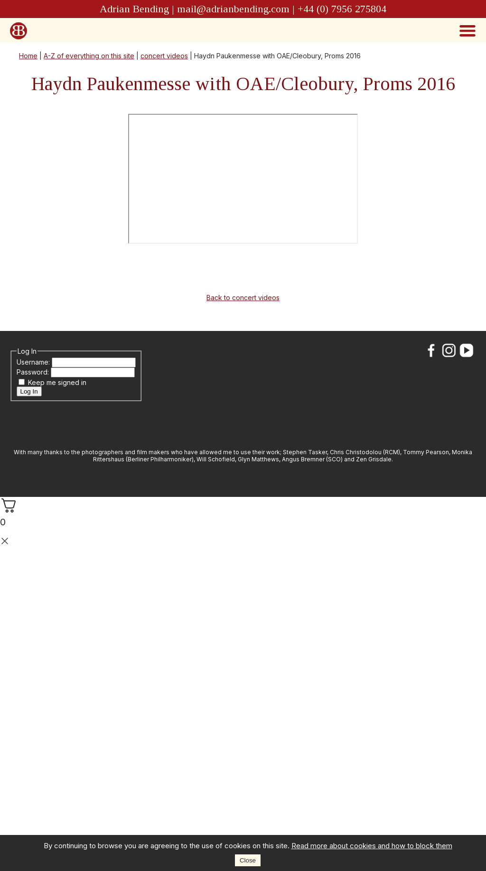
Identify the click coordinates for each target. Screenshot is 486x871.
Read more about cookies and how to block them (371, 845)
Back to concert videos (243, 297)
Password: (34, 372)
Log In (29, 391)
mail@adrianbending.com (233, 9)
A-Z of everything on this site (89, 56)
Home (28, 56)
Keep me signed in (57, 382)
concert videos (164, 56)
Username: (34, 362)
